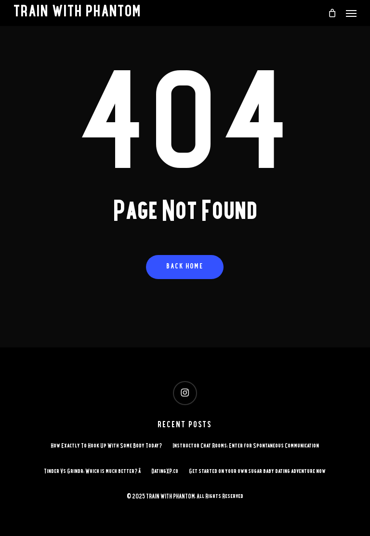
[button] (351, 13)
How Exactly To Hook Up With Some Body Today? (106, 446)
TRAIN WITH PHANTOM (77, 13)
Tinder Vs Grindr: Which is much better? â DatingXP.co (111, 472)
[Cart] (332, 13)
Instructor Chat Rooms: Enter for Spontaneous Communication (245, 446)
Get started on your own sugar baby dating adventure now (257, 472)
